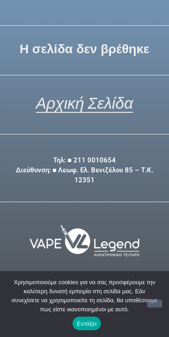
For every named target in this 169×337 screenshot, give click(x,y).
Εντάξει (87, 323)
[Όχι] (154, 304)
